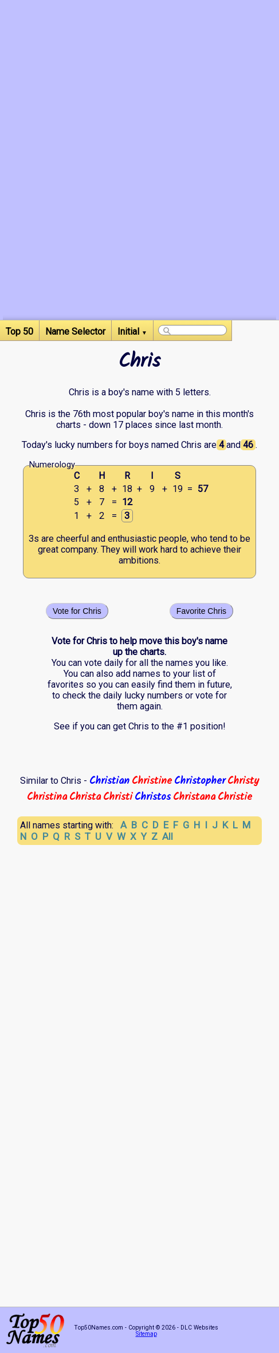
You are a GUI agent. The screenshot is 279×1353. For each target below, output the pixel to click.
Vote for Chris (77, 611)
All (167, 836)
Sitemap (146, 1334)
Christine (152, 781)
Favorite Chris (201, 611)
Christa (85, 797)
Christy (243, 781)
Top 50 (19, 331)
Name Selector (75, 331)
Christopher (199, 781)
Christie (235, 797)
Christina (47, 797)
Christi (117, 797)
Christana (194, 797)
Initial (132, 331)
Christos (153, 797)
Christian (109, 781)
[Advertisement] (139, 180)
